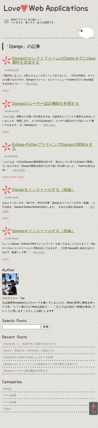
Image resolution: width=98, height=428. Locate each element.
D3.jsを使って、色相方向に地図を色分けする (29, 343)
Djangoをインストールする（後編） (43, 190)
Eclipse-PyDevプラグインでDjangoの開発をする (52, 146)
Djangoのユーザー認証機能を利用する (45, 103)
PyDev (13, 176)
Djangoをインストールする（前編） (43, 231)
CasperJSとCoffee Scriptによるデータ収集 (28, 357)
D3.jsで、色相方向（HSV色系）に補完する (28, 350)
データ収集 (9, 402)
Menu (6, 21)
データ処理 (9, 395)
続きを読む (32, 83)
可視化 (7, 408)
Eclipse (5, 176)
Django (5, 90)
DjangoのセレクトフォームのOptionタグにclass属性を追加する (54, 60)
